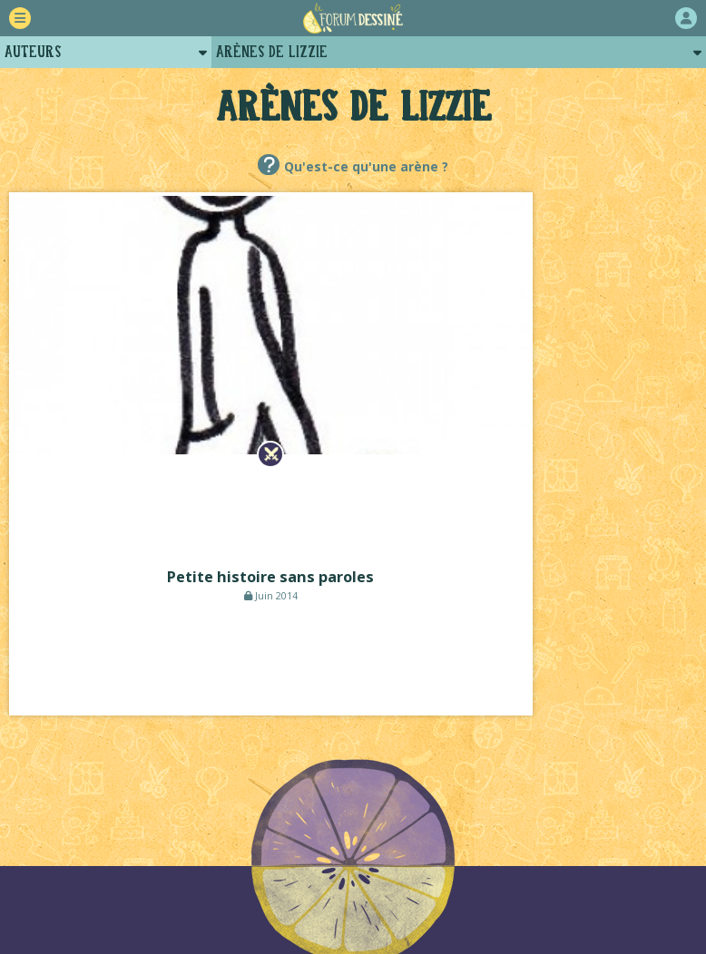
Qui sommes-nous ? (370, 843)
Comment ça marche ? (124, 843)
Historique (493, 843)
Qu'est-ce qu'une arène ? (366, 166)
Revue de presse (603, 843)
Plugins (312, 862)
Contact (391, 862)
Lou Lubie (378, 922)
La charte (251, 843)
